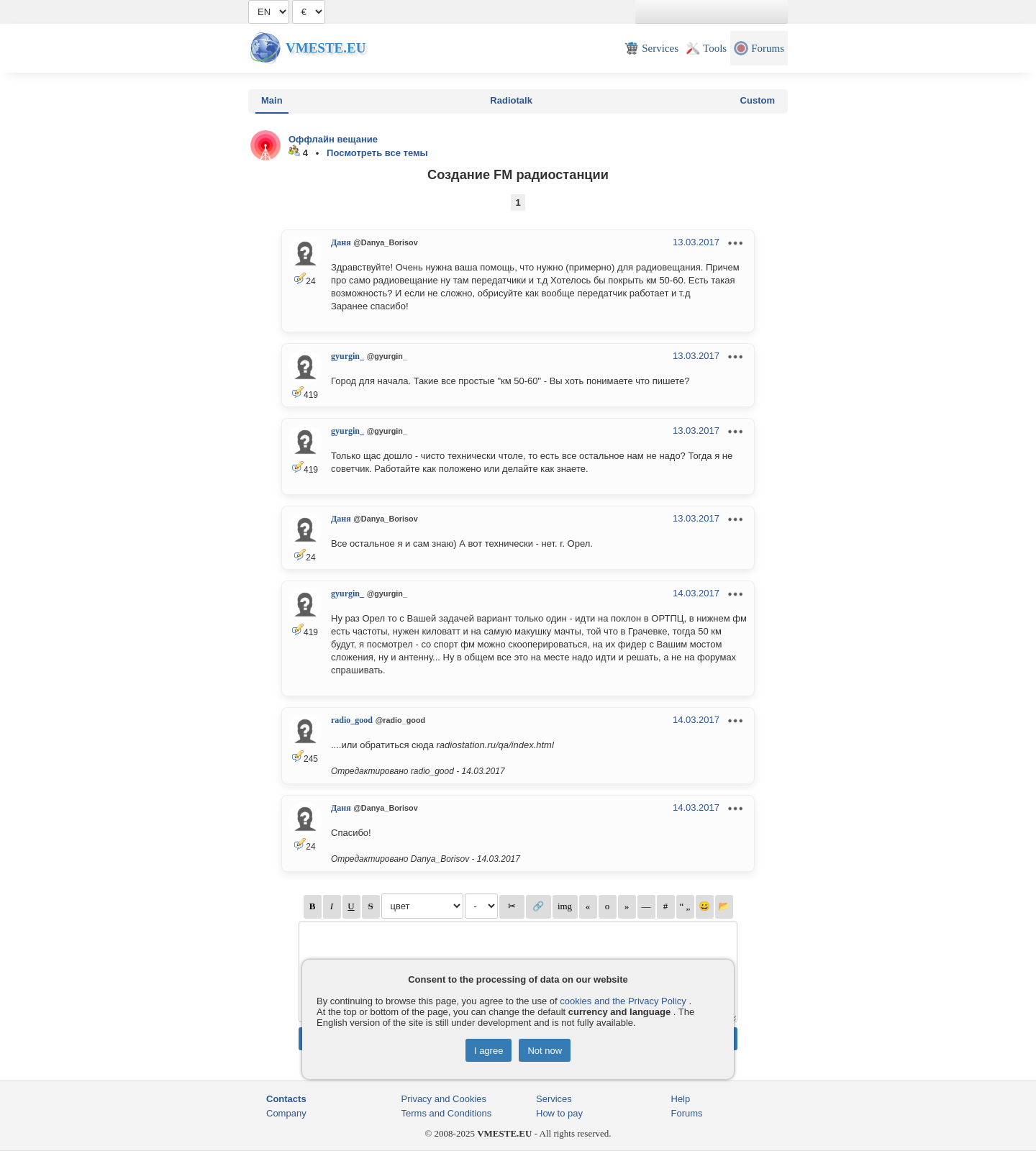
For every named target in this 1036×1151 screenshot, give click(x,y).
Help (681, 1098)
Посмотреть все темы (377, 152)
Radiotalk (511, 100)
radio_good (352, 720)
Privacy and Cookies (444, 1098)
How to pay (559, 1113)
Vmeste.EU (325, 47)
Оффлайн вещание (333, 139)
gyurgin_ (347, 356)
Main (272, 100)
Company (286, 1113)
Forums (687, 1113)
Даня (341, 242)
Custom (757, 100)
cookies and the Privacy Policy (623, 1001)
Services (554, 1098)
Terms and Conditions (446, 1113)
